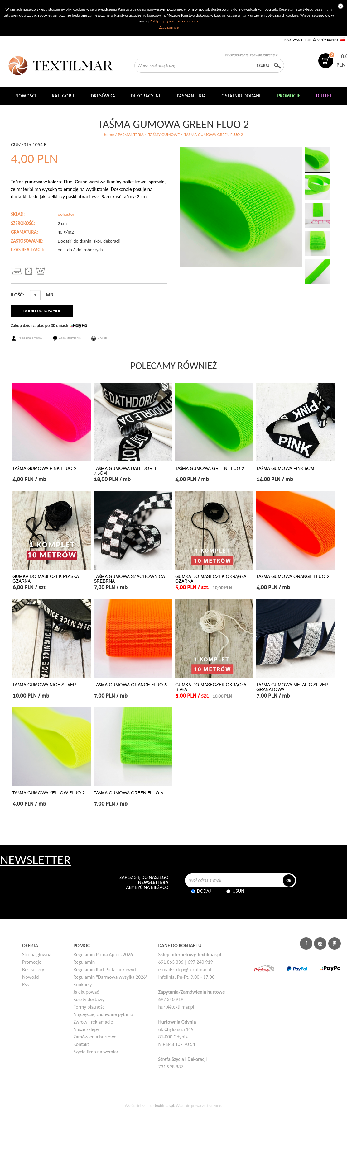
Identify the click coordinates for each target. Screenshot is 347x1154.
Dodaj (204, 891)
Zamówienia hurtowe (95, 1037)
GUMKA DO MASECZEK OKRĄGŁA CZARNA (210, 579)
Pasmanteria (191, 96)
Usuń (238, 891)
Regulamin (84, 962)
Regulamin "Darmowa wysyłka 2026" (111, 977)
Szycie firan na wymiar (96, 1052)
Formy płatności (90, 1007)
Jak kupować (86, 992)
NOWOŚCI (25, 96)
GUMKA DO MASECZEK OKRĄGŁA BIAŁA (210, 687)
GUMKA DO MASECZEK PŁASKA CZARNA (45, 579)
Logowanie (293, 40)
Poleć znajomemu (30, 338)
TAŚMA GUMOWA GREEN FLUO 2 (209, 468)
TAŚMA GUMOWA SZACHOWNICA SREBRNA (129, 579)
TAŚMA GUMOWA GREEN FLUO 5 (128, 793)
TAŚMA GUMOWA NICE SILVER (44, 685)
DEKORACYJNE (146, 96)
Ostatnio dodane (241, 96)
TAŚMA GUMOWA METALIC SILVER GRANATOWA (292, 687)
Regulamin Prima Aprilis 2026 (103, 955)
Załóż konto (327, 40)
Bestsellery (33, 969)
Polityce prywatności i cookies (174, 21)
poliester (66, 214)
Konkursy (83, 984)
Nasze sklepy (86, 1029)
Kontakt (81, 1044)
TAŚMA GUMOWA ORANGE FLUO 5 (130, 685)
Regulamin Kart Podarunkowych (106, 969)
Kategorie (63, 96)
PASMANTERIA (131, 134)
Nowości (30, 977)
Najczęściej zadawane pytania (103, 1014)
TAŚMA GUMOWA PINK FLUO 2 (44, 468)
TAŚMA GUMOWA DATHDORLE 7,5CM (126, 470)
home (109, 134)
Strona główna (36, 955)
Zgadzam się (169, 27)
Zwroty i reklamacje (93, 1022)
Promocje (31, 962)
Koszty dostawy (89, 999)
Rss (25, 984)
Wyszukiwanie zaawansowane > (251, 55)
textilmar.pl (164, 1105)
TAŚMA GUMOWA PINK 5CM (285, 468)
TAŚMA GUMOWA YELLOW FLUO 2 (48, 793)
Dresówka (103, 96)
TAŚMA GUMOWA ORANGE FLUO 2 (292, 576)
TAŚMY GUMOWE (164, 134)
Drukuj (102, 338)
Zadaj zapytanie (70, 338)
